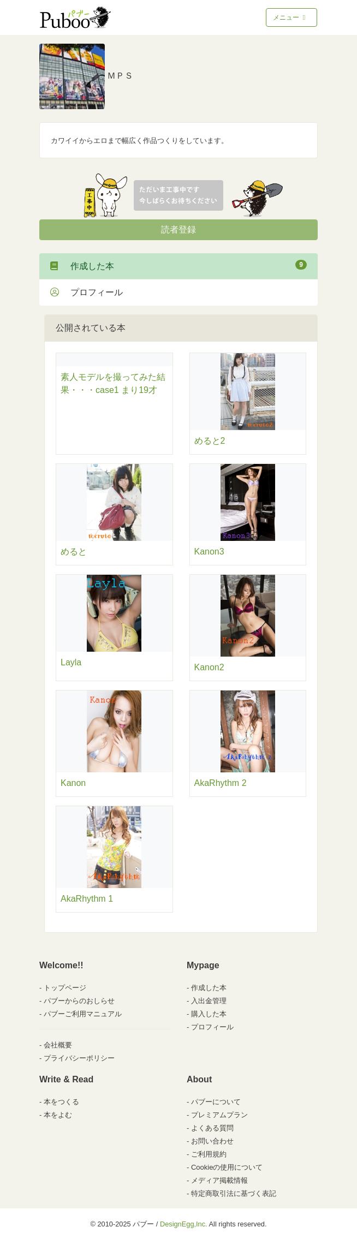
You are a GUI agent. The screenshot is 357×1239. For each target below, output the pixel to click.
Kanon (73, 783)
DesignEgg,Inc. (183, 1224)
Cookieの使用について (227, 1167)
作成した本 (178, 265)
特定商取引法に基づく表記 (233, 1193)
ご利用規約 (209, 1154)
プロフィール (86, 292)
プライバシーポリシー (79, 1058)
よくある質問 (212, 1128)
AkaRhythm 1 (87, 898)
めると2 (209, 440)
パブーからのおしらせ (79, 1001)
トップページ (65, 988)
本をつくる (61, 1102)
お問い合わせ (212, 1141)
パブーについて (216, 1102)
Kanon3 (209, 551)
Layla (71, 662)
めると (74, 551)
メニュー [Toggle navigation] (290, 17)
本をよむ (58, 1115)
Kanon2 (209, 667)
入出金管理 (209, 1001)
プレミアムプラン (219, 1115)
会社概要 (58, 1045)
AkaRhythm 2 (220, 783)
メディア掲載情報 (219, 1180)
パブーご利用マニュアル (83, 1014)
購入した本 (209, 1014)
